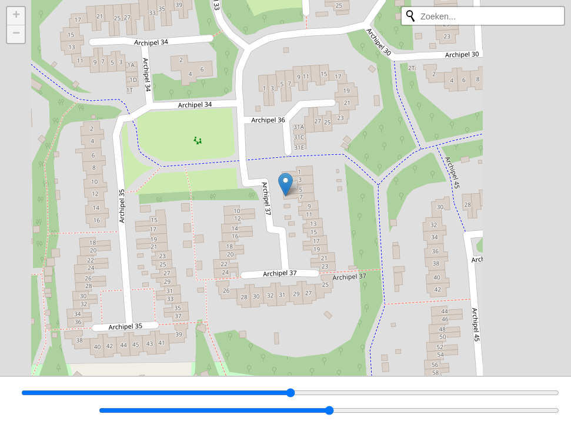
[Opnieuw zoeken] (410, 16)
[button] (285, 185)
